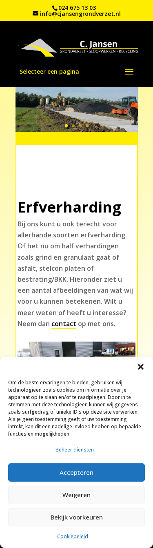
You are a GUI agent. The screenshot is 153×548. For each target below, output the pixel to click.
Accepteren (76, 472)
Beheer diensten (74, 449)
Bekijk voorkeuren (77, 517)
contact (63, 323)
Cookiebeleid (72, 536)
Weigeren (76, 495)
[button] (141, 367)
